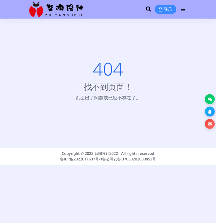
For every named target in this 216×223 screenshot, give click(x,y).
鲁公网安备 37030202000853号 (129, 159)
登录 (165, 9)
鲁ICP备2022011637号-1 (81, 159)
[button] (210, 99)
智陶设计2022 (106, 153)
